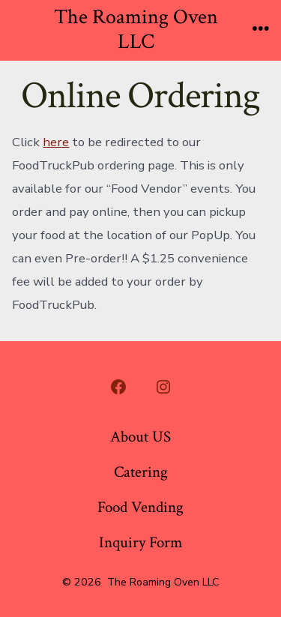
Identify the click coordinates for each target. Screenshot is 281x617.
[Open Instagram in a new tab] (163, 387)
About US (140, 437)
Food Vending (140, 507)
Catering (141, 472)
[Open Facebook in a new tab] (118, 387)
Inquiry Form (140, 542)
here (56, 142)
